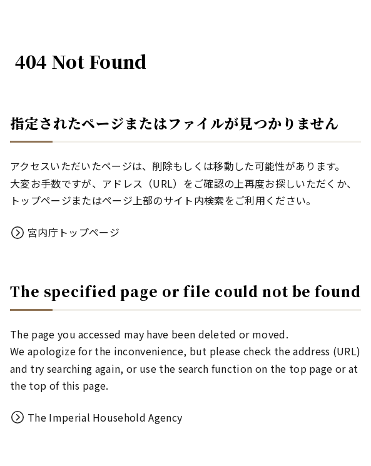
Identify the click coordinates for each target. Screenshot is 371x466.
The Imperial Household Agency (105, 417)
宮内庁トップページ (73, 232)
